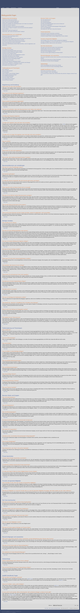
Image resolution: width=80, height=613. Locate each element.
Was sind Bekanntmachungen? (8, 76)
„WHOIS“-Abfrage (12, 594)
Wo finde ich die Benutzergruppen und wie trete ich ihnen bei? (52, 23)
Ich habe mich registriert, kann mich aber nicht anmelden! (13, 26)
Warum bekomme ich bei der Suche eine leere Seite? (51, 50)
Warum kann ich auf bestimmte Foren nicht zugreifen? (12, 57)
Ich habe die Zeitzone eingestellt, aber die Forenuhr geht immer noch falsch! (16, 38)
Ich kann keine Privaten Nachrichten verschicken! (50, 33)
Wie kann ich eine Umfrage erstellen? (9, 53)
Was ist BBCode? (5, 69)
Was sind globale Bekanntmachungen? (9, 74)
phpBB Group (29, 578)
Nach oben (5, 90)
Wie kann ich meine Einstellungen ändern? (10, 36)
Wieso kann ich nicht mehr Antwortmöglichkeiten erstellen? (13, 54)
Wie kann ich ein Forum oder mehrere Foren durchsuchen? (52, 47)
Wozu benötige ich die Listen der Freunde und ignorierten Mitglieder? (54, 40)
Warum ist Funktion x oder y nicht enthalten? (49, 72)
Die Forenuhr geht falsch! (7, 37)
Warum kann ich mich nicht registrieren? (10, 30)
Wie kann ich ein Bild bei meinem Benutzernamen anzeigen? (13, 41)
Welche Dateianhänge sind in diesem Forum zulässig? (51, 65)
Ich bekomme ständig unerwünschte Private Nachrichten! (51, 34)
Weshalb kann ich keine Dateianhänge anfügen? (11, 58)
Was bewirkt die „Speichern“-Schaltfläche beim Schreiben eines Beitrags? (16, 62)
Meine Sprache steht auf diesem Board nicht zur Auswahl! (13, 39)
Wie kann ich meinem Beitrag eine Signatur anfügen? (12, 52)
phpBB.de (61, 580)
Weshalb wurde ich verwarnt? (8, 59)
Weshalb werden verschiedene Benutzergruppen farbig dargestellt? (53, 26)
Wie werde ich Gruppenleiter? (46, 25)
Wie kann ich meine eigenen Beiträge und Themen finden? (52, 52)
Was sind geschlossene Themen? (8, 78)
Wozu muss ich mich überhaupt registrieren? (10, 21)
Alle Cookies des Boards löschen (54, 608)
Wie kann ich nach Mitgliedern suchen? (48, 51)
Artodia (76, 611)
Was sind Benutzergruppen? (46, 22)
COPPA (63, 124)
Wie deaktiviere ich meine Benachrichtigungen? (50, 60)
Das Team (46, 608)
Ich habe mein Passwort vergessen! (8, 25)
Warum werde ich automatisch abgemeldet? (10, 22)
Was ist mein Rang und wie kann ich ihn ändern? (11, 42)
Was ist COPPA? (5, 29)
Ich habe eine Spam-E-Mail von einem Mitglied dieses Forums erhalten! (54, 36)
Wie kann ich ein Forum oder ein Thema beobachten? (51, 59)
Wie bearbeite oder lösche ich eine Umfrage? (10, 56)
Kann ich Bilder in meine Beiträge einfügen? (10, 73)
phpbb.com (56, 585)
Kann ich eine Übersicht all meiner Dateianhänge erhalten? (52, 66)
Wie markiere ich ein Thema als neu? (9, 65)
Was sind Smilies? (5, 72)
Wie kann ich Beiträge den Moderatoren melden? (11, 61)
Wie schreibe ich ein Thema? (7, 49)
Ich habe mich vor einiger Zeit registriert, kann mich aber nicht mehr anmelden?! (17, 27)
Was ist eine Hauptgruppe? (46, 27)
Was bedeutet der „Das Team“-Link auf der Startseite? (51, 29)
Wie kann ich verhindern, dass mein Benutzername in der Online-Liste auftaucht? (17, 23)
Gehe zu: (50, 605)
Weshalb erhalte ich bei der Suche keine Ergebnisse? (50, 48)
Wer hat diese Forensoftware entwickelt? (48, 70)
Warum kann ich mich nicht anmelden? (9, 19)
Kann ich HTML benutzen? (7, 70)
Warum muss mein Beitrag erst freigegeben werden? (12, 63)
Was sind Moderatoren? (45, 21)
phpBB (7, 611)
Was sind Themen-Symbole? (7, 80)
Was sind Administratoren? (46, 19)
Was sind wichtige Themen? (7, 77)
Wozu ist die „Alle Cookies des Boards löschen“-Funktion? (13, 31)
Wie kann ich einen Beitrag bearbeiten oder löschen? (12, 50)
